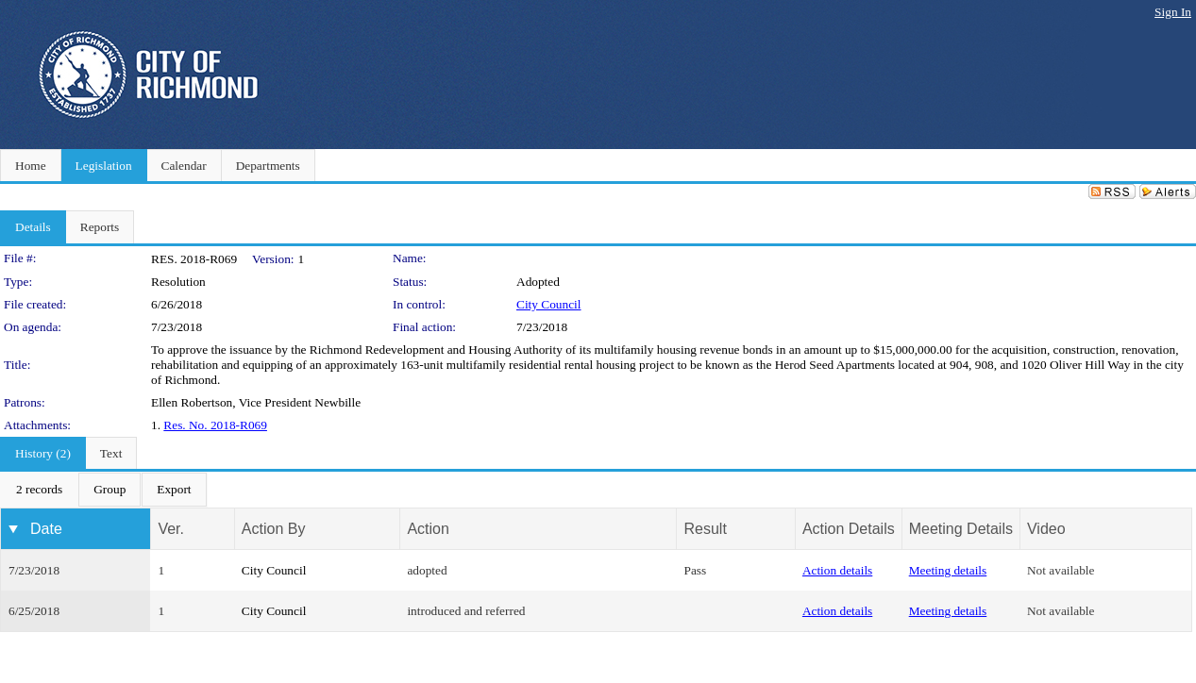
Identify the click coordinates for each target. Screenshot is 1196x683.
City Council (548, 304)
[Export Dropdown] (174, 490)
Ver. (171, 529)
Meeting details (948, 570)
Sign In (1172, 12)
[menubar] (104, 490)
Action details (837, 570)
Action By (274, 529)
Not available (1060, 570)
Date (46, 529)
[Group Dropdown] (109, 490)
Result (704, 529)
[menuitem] (39, 490)
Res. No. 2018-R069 (215, 425)
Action (427, 529)
